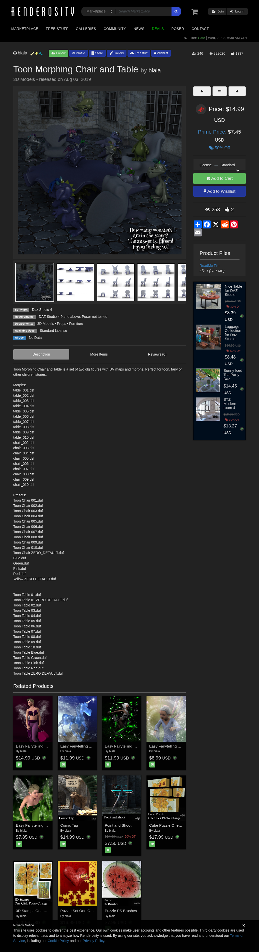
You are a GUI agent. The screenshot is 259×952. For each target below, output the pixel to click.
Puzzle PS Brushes (121, 911)
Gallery (117, 53)
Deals (158, 29)
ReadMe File (210, 266)
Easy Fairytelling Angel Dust (83, 746)
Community (115, 29)
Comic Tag (69, 825)
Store (97, 53)
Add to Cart (219, 178)
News (139, 29)
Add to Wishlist (219, 191)
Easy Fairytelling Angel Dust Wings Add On (52, 825)
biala (154, 70)
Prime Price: (213, 132)
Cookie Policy (58, 941)
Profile (78, 53)
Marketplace (24, 29)
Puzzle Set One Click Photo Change (90, 911)
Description (41, 354)
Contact (200, 29)
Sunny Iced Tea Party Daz (233, 374)
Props (61, 324)
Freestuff (139, 53)
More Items (99, 354)
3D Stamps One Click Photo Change (46, 911)
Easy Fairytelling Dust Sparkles (131, 746)
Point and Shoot (118, 825)
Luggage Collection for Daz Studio (233, 332)
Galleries (86, 29)
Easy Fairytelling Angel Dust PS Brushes (183, 746)
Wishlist (161, 53)
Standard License (53, 331)
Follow (59, 53)
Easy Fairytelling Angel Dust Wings (45, 746)
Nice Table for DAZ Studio (233, 290)
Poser (177, 29)
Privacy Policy (93, 941)
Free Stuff (57, 29)
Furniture (76, 324)
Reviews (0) (157, 354)
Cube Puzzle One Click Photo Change (181, 825)
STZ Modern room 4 (230, 403)
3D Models (45, 324)
